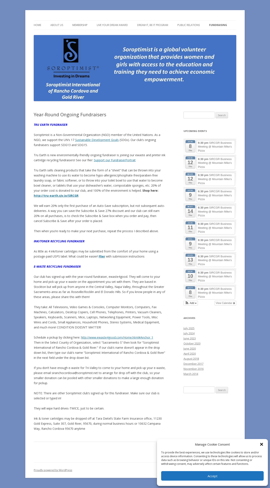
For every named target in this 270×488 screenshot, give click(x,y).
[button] (261, 444)
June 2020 (190, 348)
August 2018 (191, 359)
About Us (56, 25)
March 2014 (191, 374)
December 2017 (193, 364)
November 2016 (194, 369)
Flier (102, 256)
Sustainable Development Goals (97, 140)
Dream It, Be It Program (152, 25)
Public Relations (188, 25)
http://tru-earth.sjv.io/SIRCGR (56, 196)
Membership (80, 25)
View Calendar (225, 303)
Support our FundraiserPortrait (115, 160)
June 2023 (190, 338)
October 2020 (192, 343)
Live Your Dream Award (112, 25)
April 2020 (190, 353)
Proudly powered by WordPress (53, 470)
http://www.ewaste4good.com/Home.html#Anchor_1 (117, 337)
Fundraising (218, 25)
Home (37, 25)
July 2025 (189, 328)
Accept (212, 476)
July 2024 (189, 333)
